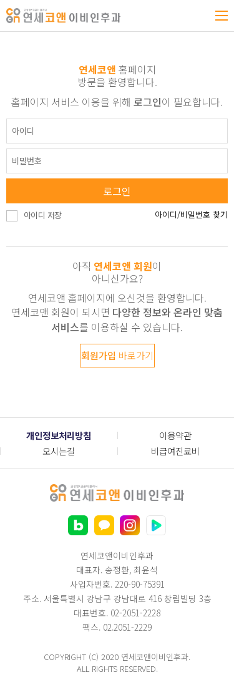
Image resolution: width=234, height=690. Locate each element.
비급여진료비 (175, 450)
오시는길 (58, 450)
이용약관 (175, 435)
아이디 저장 (42, 215)
